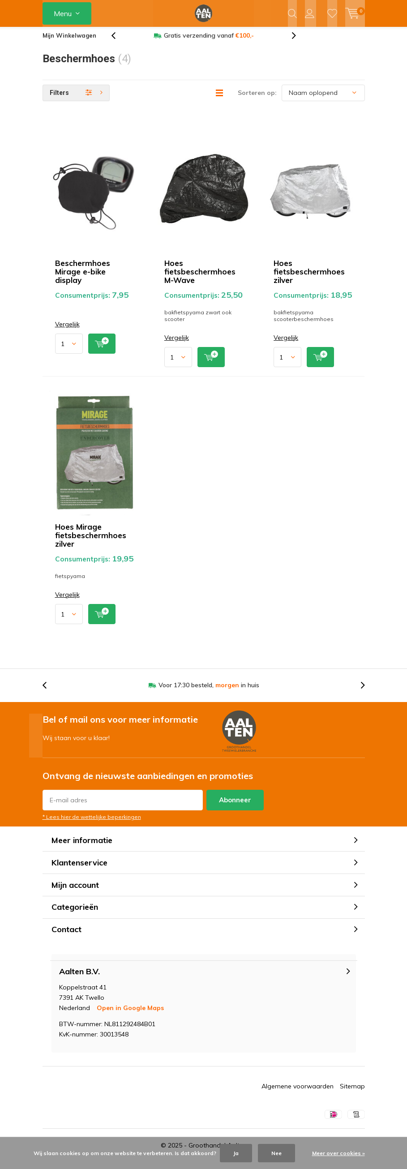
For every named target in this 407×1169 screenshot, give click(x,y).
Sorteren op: (257, 99)
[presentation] (118, 42)
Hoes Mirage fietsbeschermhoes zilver (90, 541)
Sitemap (352, 1093)
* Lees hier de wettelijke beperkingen (92, 823)
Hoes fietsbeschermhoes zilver (309, 278)
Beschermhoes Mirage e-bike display (82, 278)
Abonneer (235, 806)
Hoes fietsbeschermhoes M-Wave (200, 278)
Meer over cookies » (338, 1153)
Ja (236, 1153)
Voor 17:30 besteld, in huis (209, 692)
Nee (276, 1153)
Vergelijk (67, 331)
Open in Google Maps (130, 1015)
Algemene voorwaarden (297, 1093)
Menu (63, 13)
